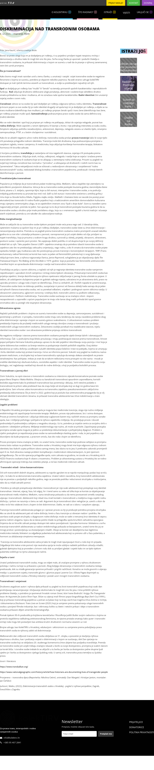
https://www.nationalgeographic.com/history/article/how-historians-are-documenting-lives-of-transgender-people (54, 672)
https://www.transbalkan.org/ (14, 666)
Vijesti (126, 12)
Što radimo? (87, 12)
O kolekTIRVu (61, 12)
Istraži (110, 12)
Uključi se (145, 12)
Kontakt (133, 3)
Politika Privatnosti (141, 732)
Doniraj (148, 3)
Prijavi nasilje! (115, 3)
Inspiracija (18, 33)
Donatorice (136, 727)
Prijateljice (136, 722)
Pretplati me (106, 733)
